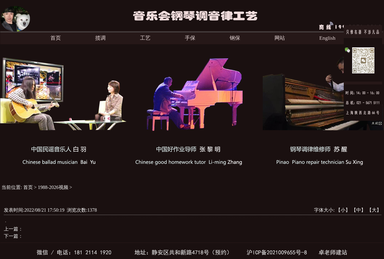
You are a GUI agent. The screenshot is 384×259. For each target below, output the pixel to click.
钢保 (235, 38)
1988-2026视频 (53, 187)
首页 (55, 38)
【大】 (374, 210)
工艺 (145, 38)
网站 (279, 38)
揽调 (100, 38)
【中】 (358, 210)
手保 (190, 38)
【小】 (343, 210)
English (327, 38)
